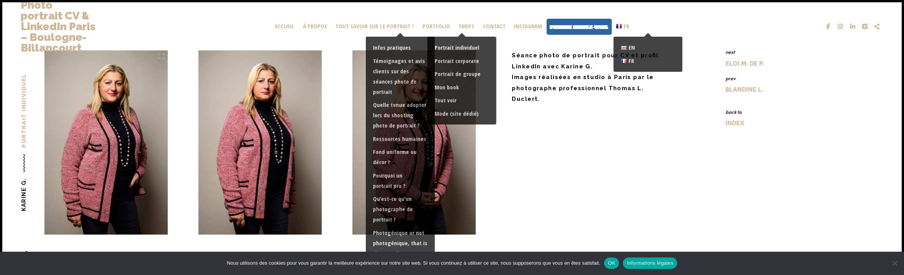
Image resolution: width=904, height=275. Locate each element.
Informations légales (650, 263)
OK (611, 263)
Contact (494, 26)
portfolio (436, 26)
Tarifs (466, 26)
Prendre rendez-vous (579, 27)
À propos (315, 26)
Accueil (284, 26)
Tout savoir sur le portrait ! (375, 26)
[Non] (894, 263)
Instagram (528, 26)
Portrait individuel (23, 111)
